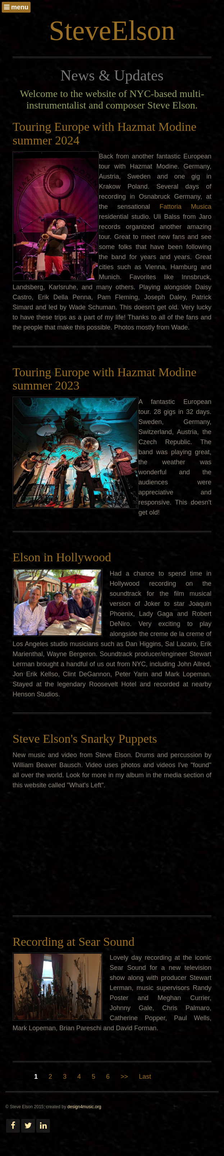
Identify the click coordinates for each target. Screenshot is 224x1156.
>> (124, 1076)
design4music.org (84, 1106)
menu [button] (16, 7)
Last (145, 1076)
